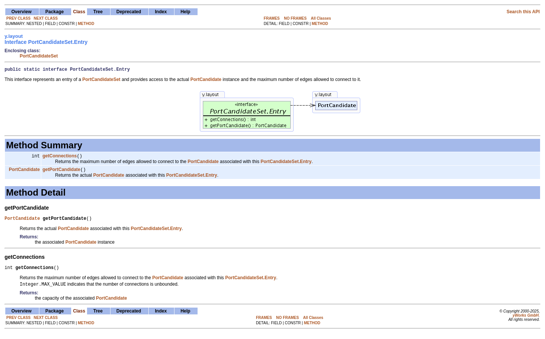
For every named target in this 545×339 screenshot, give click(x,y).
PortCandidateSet (39, 56)
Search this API (523, 11)
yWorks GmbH (525, 321)
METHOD (86, 24)
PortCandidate (24, 172)
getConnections (59, 157)
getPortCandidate (61, 172)
